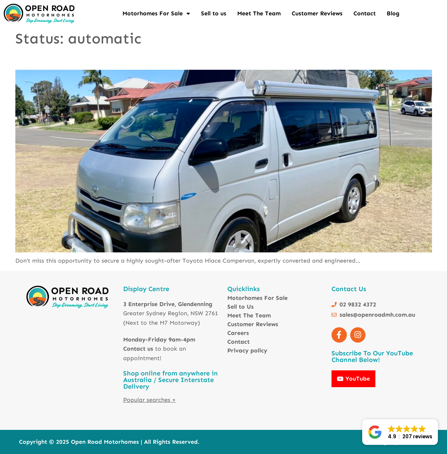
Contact (364, 13)
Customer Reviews (317, 13)
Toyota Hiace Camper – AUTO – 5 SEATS (72, 59)
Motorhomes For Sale (156, 13)
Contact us (138, 348)
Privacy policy (247, 350)
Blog (393, 13)
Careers (238, 332)
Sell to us (213, 13)
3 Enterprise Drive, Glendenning (167, 304)
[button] (400, 432)
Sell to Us (240, 306)
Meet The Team (259, 13)
